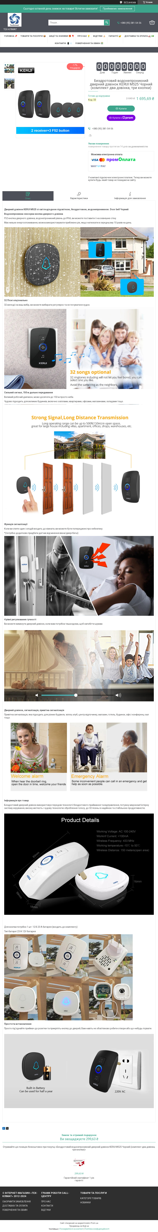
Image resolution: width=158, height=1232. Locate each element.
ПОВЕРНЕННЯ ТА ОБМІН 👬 (89, 43)
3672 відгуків (130, 2)
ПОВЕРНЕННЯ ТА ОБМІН (14, 1210)
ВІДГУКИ (46, 1210)
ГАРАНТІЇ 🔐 (115, 36)
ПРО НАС (46, 1201)
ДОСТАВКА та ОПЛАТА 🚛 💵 (139, 36)
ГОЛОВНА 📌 (10, 36)
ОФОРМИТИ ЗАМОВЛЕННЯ (16, 1201)
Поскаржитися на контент (71, 1229)
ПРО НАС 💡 (83, 36)
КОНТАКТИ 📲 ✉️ (63, 43)
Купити (123, 108)
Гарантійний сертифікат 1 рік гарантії (79, 1179)
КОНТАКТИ (47, 1205)
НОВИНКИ (85, 1202)
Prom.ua (94, 1223)
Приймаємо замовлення (117, 8)
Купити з (123, 117)
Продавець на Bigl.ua (79, 1226)
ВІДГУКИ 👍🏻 (99, 36)
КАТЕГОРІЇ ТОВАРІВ (90, 1198)
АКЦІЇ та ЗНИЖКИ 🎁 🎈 (61, 36)
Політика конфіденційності (97, 1229)
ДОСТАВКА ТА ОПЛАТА (15, 1205)
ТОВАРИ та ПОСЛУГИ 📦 (33, 36)
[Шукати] (106, 22)
